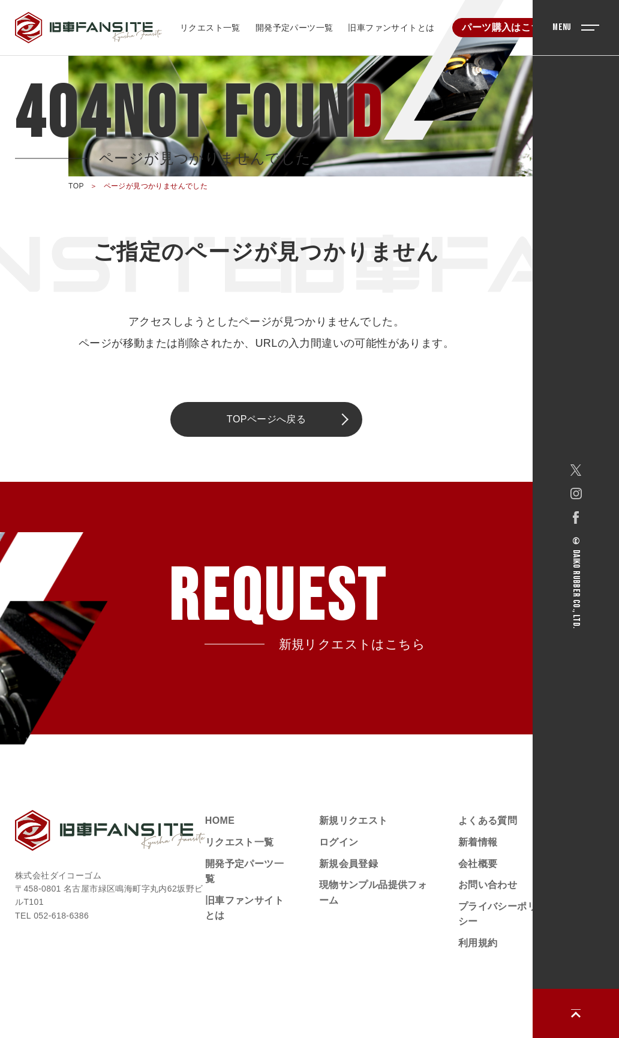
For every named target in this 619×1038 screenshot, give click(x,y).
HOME (220, 820)
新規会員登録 (348, 864)
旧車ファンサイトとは (391, 27)
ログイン (339, 842)
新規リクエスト (353, 820)
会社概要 (478, 864)
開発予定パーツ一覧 (294, 27)
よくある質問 (487, 820)
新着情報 (478, 842)
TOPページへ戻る (267, 419)
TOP (76, 186)
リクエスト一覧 (210, 27)
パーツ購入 (506, 27)
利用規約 (478, 943)
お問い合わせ (487, 885)
